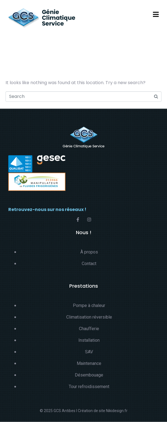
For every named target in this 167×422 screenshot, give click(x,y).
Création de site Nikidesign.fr (103, 410)
